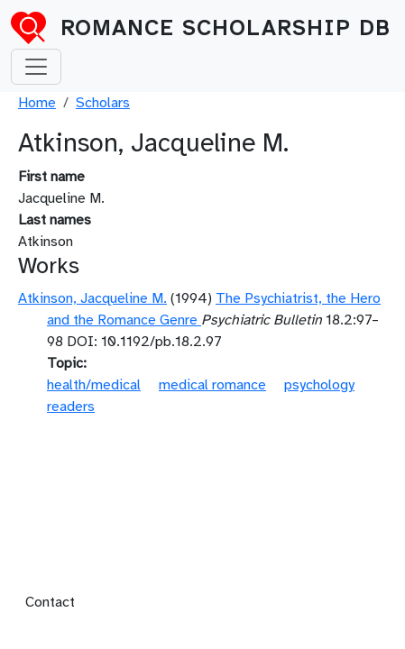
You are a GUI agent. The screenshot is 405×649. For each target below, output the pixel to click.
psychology (319, 385)
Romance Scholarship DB (225, 27)
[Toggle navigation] (36, 67)
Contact (50, 602)
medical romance (212, 385)
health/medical (94, 385)
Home (37, 103)
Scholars (103, 103)
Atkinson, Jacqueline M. (92, 298)
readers (71, 407)
